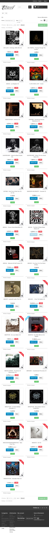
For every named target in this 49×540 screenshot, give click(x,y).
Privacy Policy (12, 527)
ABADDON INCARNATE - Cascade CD (36, 191)
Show (17, 20)
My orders (19, 515)
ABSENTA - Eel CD (36, 442)
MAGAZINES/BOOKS (6, 520)
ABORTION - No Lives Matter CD (13, 335)
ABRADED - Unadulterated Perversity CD (36, 370)
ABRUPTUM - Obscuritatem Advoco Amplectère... (36, 407)
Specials (11, 515)
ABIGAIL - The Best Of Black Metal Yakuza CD (36, 228)
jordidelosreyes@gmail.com (39, 519)
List (46, 21)
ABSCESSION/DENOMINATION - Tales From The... (12, 443)
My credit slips (20, 516)
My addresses (20, 518)
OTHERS (3, 526)
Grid (44, 21)
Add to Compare (7, 62)
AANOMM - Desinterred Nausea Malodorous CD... (36, 120)
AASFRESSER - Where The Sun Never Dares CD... (36, 156)
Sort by (3, 20)
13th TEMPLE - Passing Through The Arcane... (36, 48)
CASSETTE (4, 521)
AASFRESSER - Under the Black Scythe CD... (12, 156)
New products (12, 516)
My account (20, 513)
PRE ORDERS (4, 525)
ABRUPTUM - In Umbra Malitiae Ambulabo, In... (12, 407)
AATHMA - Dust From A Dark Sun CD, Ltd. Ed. (12, 192)
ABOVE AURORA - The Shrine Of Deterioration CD (12, 371)
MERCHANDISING (5, 518)
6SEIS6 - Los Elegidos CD (12, 83)
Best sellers (12, 518)
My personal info (20, 520)
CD (2, 516)
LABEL (3, 528)
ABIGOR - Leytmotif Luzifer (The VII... (12, 299)
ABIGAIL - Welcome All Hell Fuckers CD (12, 263)
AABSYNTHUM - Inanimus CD (12, 119)
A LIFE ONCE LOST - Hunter (36, 83)
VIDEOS (3, 523)
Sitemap (11, 531)
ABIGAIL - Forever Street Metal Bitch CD (12, 227)
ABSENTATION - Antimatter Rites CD (13, 478)
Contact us (35, 1)
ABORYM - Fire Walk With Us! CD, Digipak (36, 335)
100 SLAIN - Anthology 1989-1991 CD (12, 47)
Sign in (45, 1)
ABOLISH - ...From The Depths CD (36, 299)
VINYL (3, 515)
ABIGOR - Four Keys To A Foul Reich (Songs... (36, 264)
